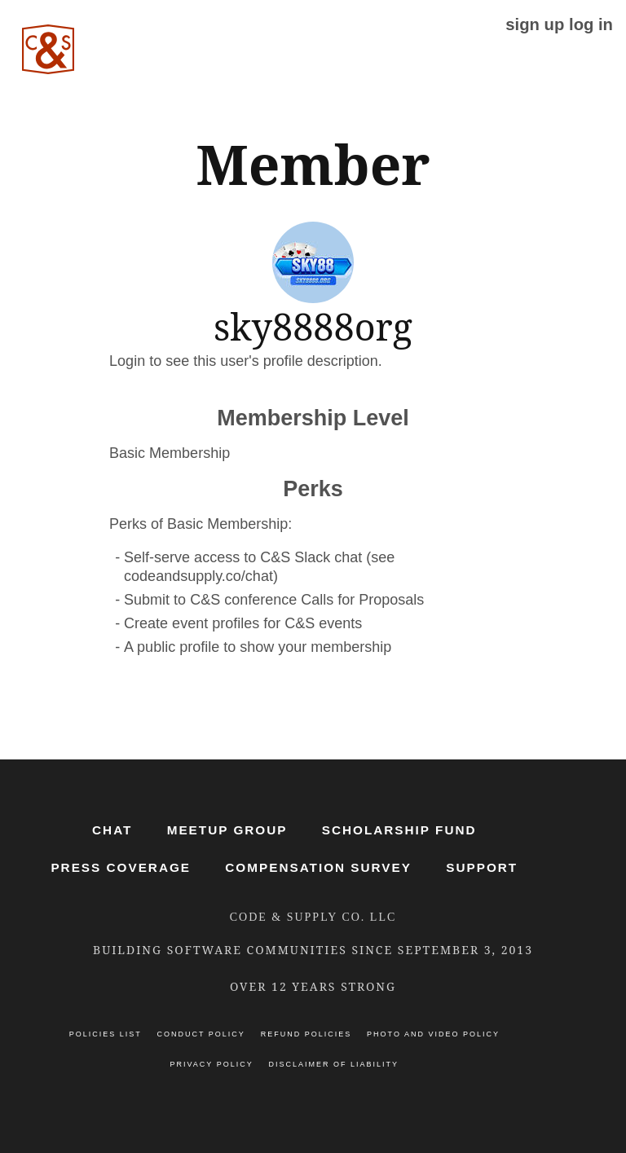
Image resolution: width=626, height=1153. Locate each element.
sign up (534, 24)
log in (591, 24)
